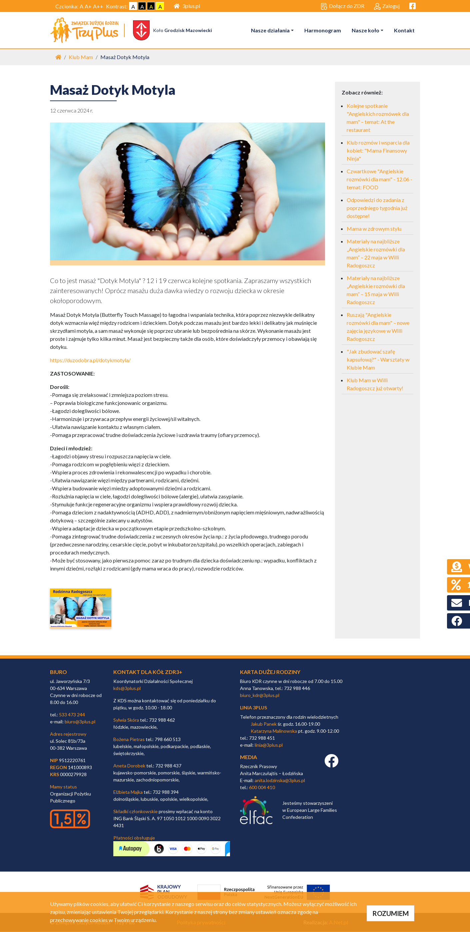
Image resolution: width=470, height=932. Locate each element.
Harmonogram (322, 30)
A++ (98, 6)
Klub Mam (81, 57)
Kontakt (404, 30)
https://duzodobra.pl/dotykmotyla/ (90, 360)
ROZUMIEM (390, 913)
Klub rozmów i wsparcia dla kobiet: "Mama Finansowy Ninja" (378, 151)
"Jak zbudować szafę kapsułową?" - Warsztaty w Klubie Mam (378, 359)
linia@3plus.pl (269, 745)
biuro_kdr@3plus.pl (259, 695)
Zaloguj (387, 6)
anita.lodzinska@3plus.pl (280, 780)
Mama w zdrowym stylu (374, 229)
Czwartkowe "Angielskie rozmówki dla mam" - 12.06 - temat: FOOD (379, 179)
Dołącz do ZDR (342, 6)
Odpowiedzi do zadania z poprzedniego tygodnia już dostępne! (377, 208)
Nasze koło (365, 30)
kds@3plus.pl (127, 688)
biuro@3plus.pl (80, 722)
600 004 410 (262, 787)
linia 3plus (253, 708)
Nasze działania (270, 30)
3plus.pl (187, 6)
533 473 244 (72, 715)
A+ (88, 6)
